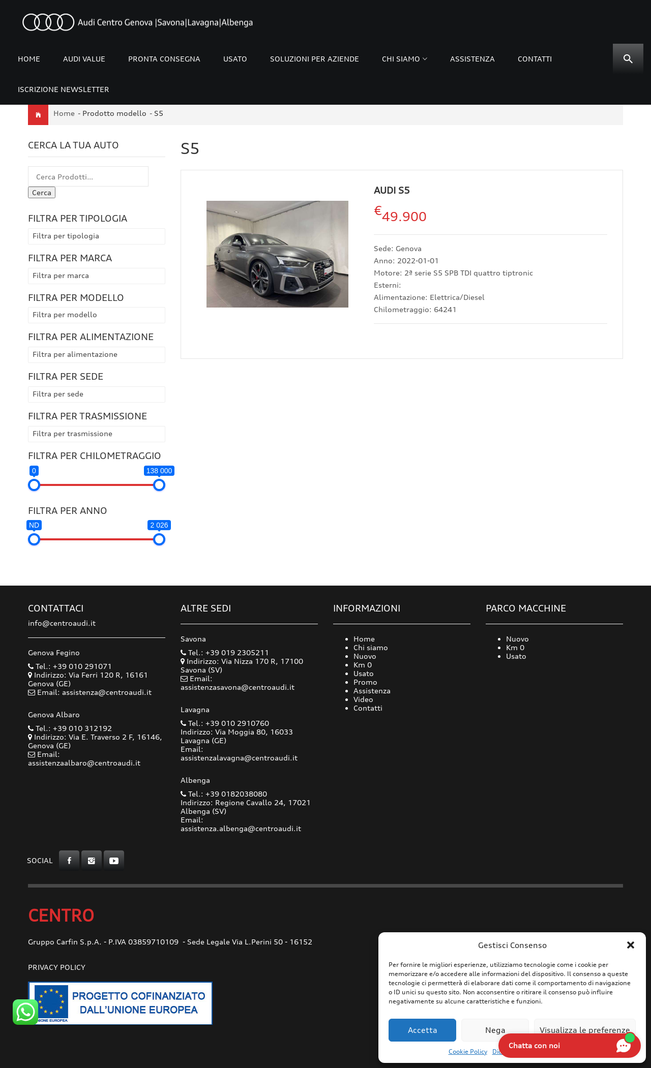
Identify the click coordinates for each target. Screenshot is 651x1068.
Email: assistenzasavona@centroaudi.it (237, 682)
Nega (495, 1030)
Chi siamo (401, 58)
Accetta (422, 1030)
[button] (631, 945)
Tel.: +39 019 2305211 (225, 652)
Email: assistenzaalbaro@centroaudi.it (84, 758)
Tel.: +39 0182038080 (224, 793)
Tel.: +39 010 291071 (70, 666)
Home (29, 58)
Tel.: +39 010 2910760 (225, 723)
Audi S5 (392, 190)
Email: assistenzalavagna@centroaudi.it (239, 753)
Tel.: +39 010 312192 (70, 728)
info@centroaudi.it (62, 623)
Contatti (535, 58)
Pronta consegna (164, 58)
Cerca (41, 192)
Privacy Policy (56, 967)
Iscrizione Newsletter (63, 89)
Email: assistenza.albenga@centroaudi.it (241, 824)
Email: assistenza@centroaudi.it (94, 692)
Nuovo (364, 656)
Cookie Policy (468, 1051)
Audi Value (84, 58)
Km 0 (362, 664)
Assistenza (472, 58)
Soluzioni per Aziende (314, 58)
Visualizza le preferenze (585, 1030)
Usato (235, 58)
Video (363, 699)
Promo (365, 682)
